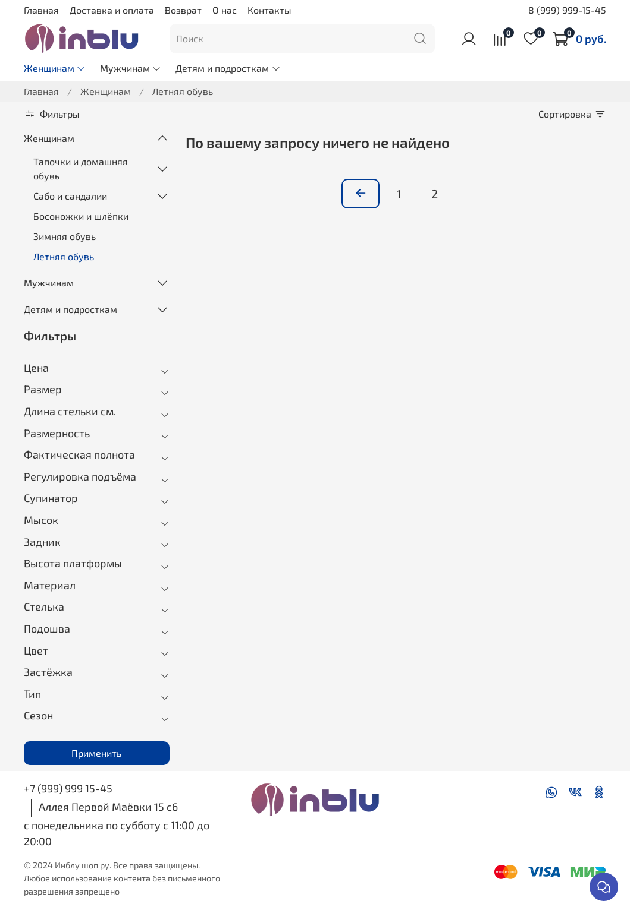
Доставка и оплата (112, 9)
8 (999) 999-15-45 (567, 9)
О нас (224, 9)
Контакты (269, 9)
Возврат (183, 9)
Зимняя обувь (64, 236)
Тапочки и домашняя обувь (80, 168)
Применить (96, 753)
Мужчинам (130, 68)
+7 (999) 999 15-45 (68, 788)
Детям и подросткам (227, 68)
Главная (41, 9)
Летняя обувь (63, 256)
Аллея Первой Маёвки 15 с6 (108, 806)
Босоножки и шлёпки (80, 216)
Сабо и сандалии (70, 195)
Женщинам (55, 68)
